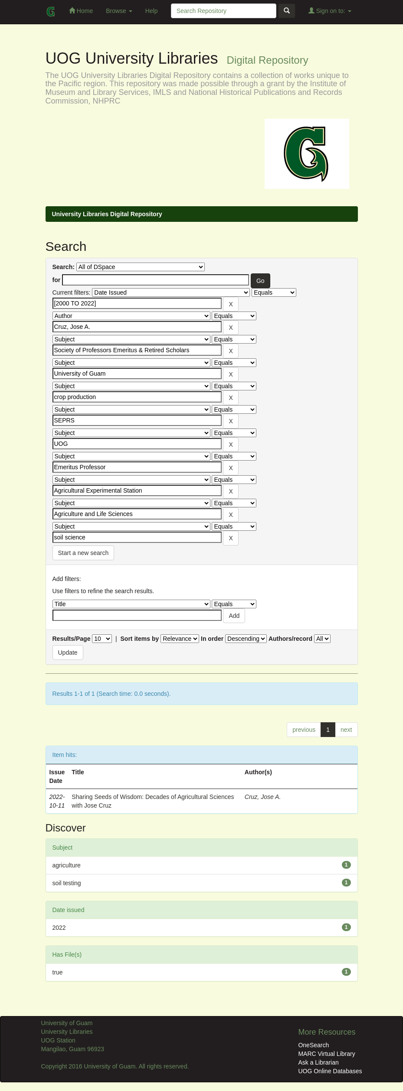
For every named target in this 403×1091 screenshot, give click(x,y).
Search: (63, 266)
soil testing (66, 883)
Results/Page (71, 638)
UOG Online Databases (330, 1071)
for (56, 279)
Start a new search (83, 552)
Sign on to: (329, 10)
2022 (59, 927)
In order (212, 638)
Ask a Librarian (318, 1062)
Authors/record (290, 638)
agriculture (66, 865)
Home (81, 10)
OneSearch (313, 1045)
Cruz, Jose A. (263, 796)
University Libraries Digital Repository (107, 214)
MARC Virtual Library (326, 1053)
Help (151, 10)
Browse (119, 10)
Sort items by (140, 638)
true (57, 972)
